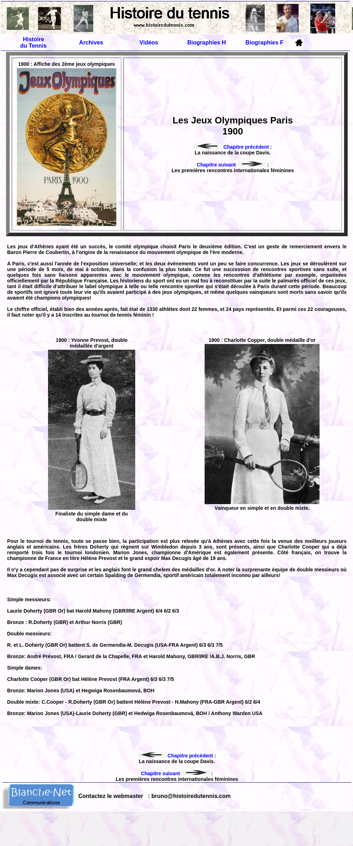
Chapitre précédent (231, 147)
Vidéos (148, 42)
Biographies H (206, 42)
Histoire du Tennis (33, 42)
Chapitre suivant (231, 165)
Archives (91, 42)
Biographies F (265, 42)
